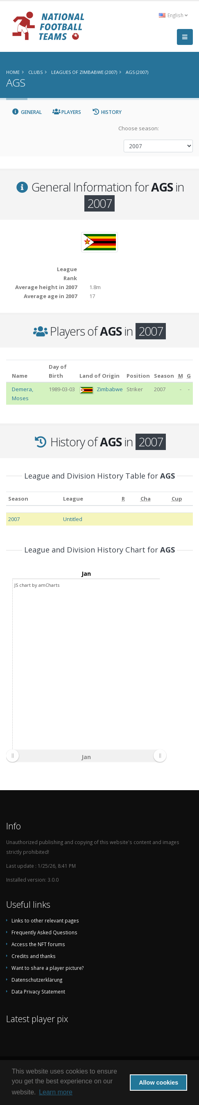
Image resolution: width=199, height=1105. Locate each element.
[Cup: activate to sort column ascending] (177, 498)
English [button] (173, 15)
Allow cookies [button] (158, 1082)
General (26, 112)
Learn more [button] (55, 1092)
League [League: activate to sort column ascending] (73, 498)
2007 (14, 519)
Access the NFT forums (38, 944)
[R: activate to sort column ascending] (123, 498)
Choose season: (138, 128)
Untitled (72, 519)
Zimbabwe (110, 389)
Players (66, 112)
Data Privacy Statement (38, 991)
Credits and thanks (33, 956)
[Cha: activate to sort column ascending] (145, 498)
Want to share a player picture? (47, 968)
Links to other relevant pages (45, 920)
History (107, 112)
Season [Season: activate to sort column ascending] (18, 498)
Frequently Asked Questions (44, 932)
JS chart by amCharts (36, 585)
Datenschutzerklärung (36, 979)
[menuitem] (86, 756)
